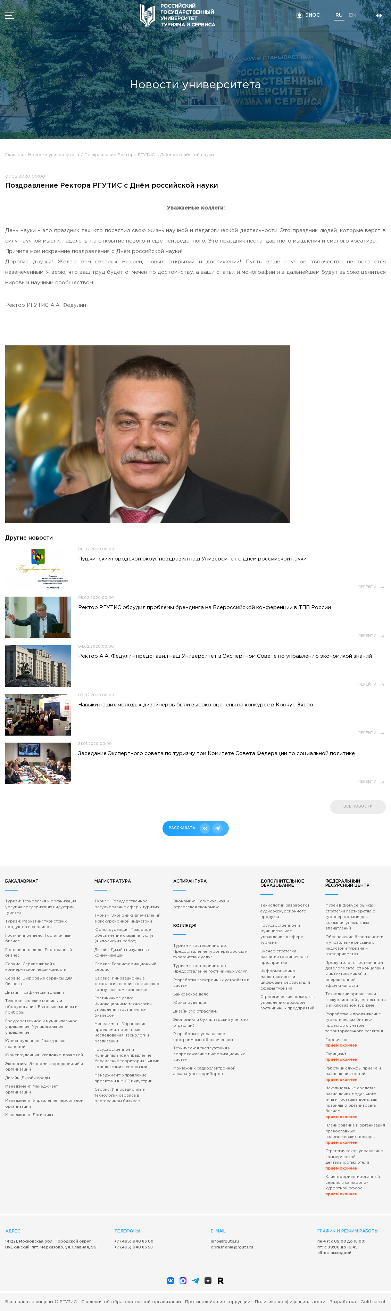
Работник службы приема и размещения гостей (353, 1074)
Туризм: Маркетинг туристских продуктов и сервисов (36, 924)
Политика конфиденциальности (290, 1302)
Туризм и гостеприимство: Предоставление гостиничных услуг (210, 969)
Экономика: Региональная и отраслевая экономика (201, 904)
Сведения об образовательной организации (131, 1302)
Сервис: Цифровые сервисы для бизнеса (39, 981)
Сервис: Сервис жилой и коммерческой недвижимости (35, 967)
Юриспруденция (190, 1003)
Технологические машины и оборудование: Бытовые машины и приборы (41, 1006)
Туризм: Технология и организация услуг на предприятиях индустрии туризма (40, 907)
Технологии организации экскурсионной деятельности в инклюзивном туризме (355, 999)
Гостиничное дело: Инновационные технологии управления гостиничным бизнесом (123, 1007)
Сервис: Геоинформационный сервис (125, 967)
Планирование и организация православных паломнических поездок (355, 1134)
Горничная (341, 1043)
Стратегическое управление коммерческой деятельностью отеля (354, 1159)
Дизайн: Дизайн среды (27, 1078)
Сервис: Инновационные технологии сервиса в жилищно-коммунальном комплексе (127, 984)
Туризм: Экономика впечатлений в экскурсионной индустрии (127, 918)
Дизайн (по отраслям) (195, 1011)
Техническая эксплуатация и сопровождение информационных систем (209, 1054)
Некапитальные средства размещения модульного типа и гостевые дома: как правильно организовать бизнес (351, 1103)
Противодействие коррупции (217, 1302)
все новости (358, 806)
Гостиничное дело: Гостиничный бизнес (38, 938)
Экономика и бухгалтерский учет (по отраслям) (210, 1022)
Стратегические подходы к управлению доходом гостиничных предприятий (287, 1002)
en (352, 15)
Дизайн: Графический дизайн (34, 992)
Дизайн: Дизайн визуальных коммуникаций (122, 953)
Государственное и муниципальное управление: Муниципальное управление (41, 1026)
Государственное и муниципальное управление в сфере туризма (281, 934)
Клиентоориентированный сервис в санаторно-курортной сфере (352, 1185)
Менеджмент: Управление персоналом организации (44, 1103)
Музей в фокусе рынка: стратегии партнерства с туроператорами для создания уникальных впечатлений (350, 917)
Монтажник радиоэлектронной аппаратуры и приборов (204, 1071)
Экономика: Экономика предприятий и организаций (44, 1067)
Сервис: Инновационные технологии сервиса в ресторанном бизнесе (119, 1095)
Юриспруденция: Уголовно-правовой (44, 1055)
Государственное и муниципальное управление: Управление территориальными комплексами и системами (126, 1058)
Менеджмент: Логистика (29, 1115)
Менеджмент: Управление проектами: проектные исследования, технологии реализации (121, 1032)
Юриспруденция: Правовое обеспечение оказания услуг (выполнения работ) (124, 935)
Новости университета (53, 155)
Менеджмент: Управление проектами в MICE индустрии (123, 1078)
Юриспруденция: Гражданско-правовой (36, 1044)
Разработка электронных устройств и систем (211, 983)
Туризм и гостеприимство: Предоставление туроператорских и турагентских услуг (210, 951)
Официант (341, 1057)
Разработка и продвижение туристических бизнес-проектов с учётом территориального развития (354, 1023)
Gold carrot (373, 1302)
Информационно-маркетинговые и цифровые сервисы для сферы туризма (285, 979)
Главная (14, 155)
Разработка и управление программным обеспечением (203, 1037)
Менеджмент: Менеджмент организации (31, 1089)
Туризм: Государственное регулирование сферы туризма (126, 904)
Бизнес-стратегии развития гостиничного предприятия (284, 957)
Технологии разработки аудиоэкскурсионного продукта (284, 911)
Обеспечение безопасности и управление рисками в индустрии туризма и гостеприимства (354, 945)
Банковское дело (191, 994)
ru (339, 15)
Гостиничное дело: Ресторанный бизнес (38, 953)
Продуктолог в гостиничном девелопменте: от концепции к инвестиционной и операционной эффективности (354, 974)
